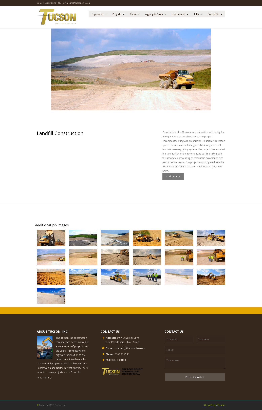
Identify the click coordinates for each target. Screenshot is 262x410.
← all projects (173, 176)
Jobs (196, 14)
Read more (43, 377)
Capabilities (97, 14)
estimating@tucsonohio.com (76, 3)
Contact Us (213, 14)
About (133, 14)
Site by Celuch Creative (214, 405)
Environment (178, 14)
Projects (117, 14)
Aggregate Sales (154, 14)
